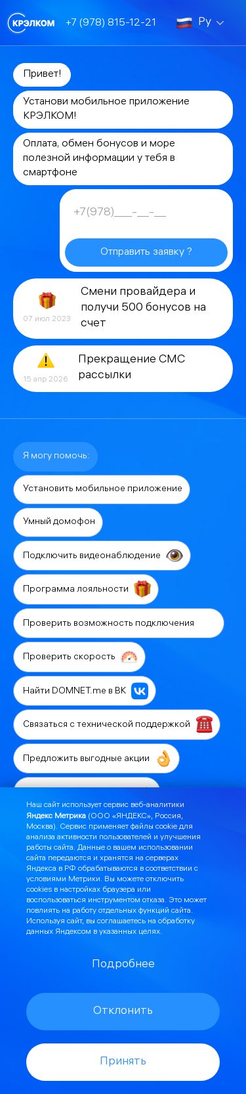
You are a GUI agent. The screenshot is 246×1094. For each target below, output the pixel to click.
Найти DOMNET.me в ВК (85, 690)
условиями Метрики (63, 879)
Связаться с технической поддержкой (118, 724)
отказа (153, 900)
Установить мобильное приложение (102, 489)
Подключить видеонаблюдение (103, 555)
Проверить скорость (80, 656)
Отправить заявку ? (146, 252)
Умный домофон (59, 522)
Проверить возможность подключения (119, 623)
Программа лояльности (87, 589)
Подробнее (123, 965)
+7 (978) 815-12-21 (111, 23)
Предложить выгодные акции (97, 758)
